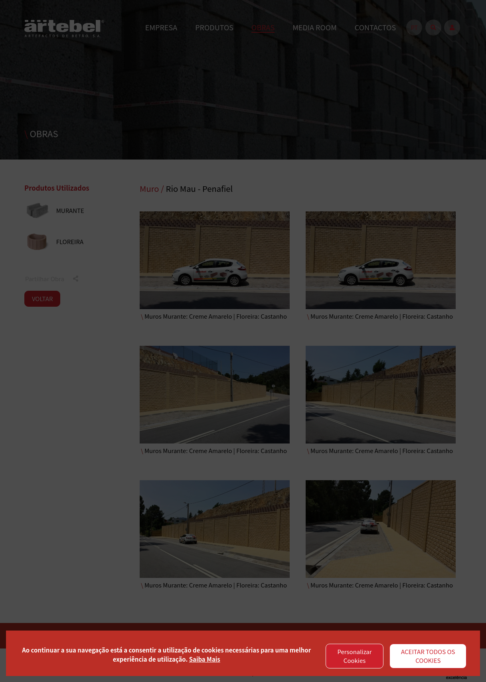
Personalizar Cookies (355, 656)
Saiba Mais (204, 659)
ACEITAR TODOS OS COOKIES (428, 656)
